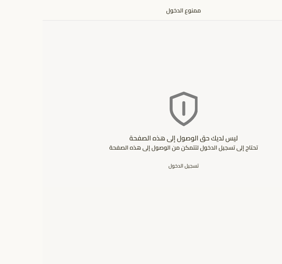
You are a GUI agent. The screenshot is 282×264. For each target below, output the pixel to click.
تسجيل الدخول (141, 165)
